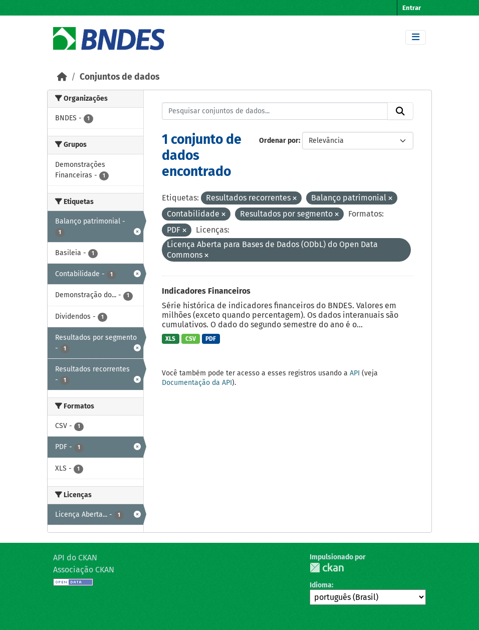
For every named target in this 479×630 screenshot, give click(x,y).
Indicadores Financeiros (206, 291)
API (355, 373)
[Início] (62, 77)
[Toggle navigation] (415, 37)
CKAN (327, 567)
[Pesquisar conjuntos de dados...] (275, 111)
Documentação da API (197, 382)
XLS (170, 338)
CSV (190, 338)
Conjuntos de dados (119, 77)
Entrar (411, 8)
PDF (210, 338)
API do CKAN (75, 557)
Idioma (321, 585)
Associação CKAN (83, 569)
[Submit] (400, 111)
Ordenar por (279, 140)
